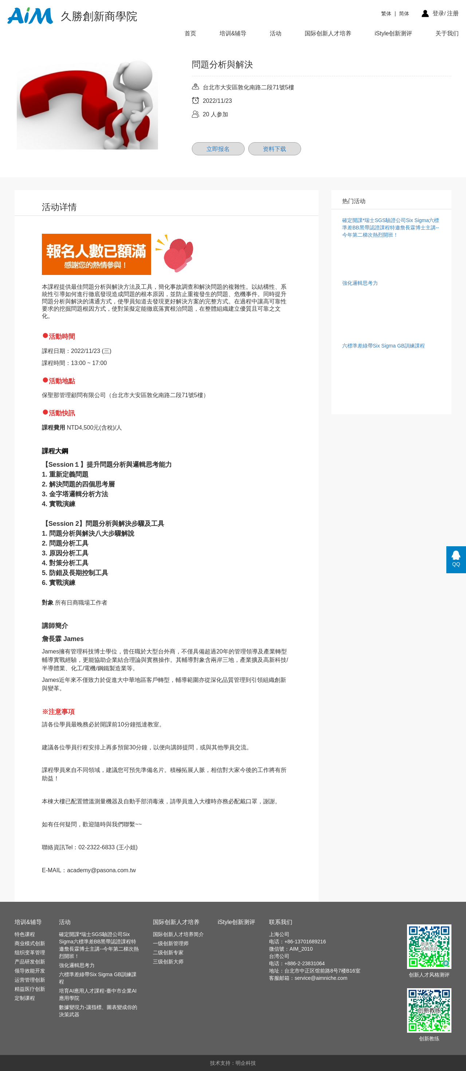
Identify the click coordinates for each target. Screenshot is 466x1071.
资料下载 (274, 149)
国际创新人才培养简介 (178, 934)
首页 (190, 33)
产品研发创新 (30, 962)
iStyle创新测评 (393, 33)
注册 (453, 13)
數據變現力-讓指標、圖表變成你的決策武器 (98, 1010)
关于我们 (447, 33)
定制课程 (25, 998)
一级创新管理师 (171, 943)
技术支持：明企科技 (233, 1063)
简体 (404, 13)
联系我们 (280, 922)
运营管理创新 (30, 980)
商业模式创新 (30, 943)
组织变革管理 (30, 952)
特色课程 (25, 934)
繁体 (386, 13)
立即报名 (218, 149)
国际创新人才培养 (328, 33)
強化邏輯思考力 (77, 965)
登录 (438, 13)
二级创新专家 (168, 952)
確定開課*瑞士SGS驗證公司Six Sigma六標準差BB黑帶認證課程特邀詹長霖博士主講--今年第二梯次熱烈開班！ (99, 945)
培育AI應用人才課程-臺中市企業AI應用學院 (98, 994)
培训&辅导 (233, 33)
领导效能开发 (30, 971)
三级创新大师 (168, 962)
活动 (275, 33)
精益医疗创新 (30, 989)
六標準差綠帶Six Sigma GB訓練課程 (98, 978)
